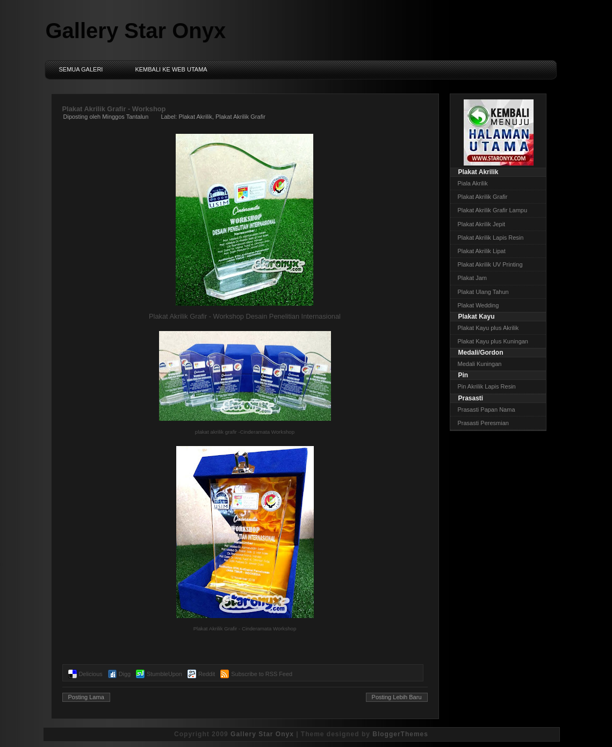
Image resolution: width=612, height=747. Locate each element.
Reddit (206, 674)
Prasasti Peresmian (483, 423)
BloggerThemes (400, 734)
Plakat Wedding (478, 305)
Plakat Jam (472, 278)
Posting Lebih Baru (397, 697)
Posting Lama (86, 697)
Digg (125, 674)
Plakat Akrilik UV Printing (490, 264)
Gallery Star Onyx (136, 30)
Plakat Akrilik (195, 116)
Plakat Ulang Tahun (483, 292)
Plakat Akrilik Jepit (482, 224)
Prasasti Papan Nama (486, 409)
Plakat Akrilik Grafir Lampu (493, 210)
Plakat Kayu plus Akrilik (488, 328)
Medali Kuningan (480, 364)
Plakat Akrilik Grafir (240, 116)
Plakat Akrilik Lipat (482, 251)
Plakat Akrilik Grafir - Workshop (114, 109)
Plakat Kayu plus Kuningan (493, 341)
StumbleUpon (164, 674)
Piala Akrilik (473, 183)
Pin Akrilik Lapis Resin (487, 386)
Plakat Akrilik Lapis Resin (491, 237)
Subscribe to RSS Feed (261, 674)
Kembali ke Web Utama (171, 69)
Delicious (91, 674)
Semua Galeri (81, 69)
